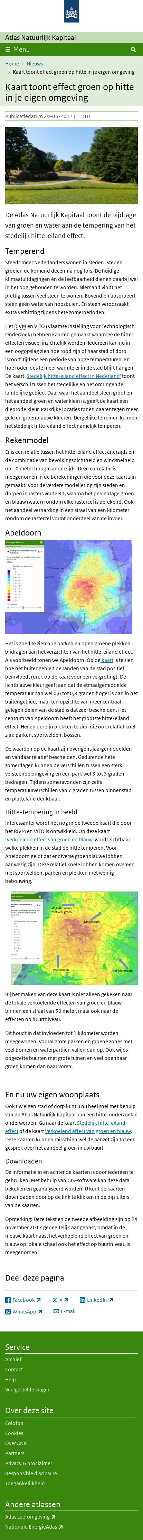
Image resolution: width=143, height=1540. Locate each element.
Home (12, 63)
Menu (21, 49)
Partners (14, 1453)
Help (10, 1379)
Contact (14, 1369)
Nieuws (35, 63)
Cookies (14, 1433)
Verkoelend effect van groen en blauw (88, 1131)
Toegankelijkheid (25, 1483)
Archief (13, 1359)
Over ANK (16, 1443)
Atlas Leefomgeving (45, 1517)
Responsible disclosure (31, 1473)
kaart (107, 660)
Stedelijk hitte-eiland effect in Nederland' (74, 376)
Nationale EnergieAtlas (49, 1527)
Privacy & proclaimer (28, 1463)
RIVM (20, 326)
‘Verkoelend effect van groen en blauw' (49, 839)
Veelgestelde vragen (28, 1389)
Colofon (14, 1423)
